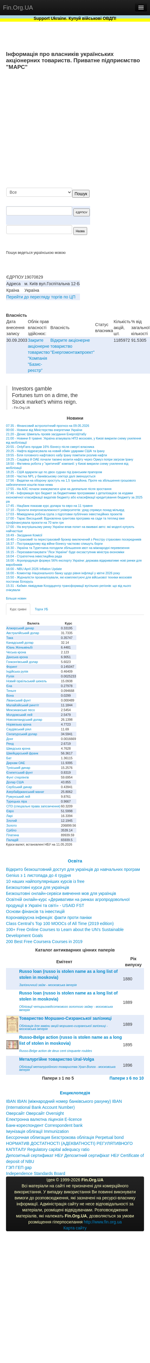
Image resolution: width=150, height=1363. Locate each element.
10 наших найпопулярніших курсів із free (45, 881)
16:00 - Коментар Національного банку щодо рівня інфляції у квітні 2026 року (63, 573)
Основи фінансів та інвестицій (35, 911)
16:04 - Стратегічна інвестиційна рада (34, 556)
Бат (9, 758)
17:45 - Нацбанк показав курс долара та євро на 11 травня (49, 505)
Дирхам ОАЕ (15, 763)
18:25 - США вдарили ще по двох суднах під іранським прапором (54, 472)
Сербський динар (19, 787)
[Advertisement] (88, 129)
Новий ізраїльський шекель (26, 681)
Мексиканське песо (20, 710)
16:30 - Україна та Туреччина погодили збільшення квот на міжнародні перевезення (67, 548)
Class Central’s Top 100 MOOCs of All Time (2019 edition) (60, 923)
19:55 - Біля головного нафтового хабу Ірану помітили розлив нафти (56, 455)
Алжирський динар (20, 628)
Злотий (11, 820)
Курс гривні (18, 609)
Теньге (11, 690)
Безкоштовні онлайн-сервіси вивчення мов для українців (61, 893)
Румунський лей (18, 796)
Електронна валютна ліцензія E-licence (44, 1119)
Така (9, 638)
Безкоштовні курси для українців (37, 887)
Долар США (15, 782)
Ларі (9, 816)
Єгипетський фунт (19, 772)
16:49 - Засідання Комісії (24, 535)
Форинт (11, 666)
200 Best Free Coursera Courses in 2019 (44, 941)
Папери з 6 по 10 (127, 1078)
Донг (9, 739)
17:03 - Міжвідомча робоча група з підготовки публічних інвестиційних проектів (64, 514)
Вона (10, 695)
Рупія (10, 676)
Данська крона (17, 657)
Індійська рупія (17, 671)
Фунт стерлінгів (17, 777)
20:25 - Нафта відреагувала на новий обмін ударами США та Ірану (55, 451)
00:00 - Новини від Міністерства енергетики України (44, 430)
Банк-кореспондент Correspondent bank (44, 1125)
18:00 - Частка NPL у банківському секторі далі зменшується (51, 476)
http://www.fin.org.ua (103, 1222)
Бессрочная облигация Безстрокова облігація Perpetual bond (65, 1137)
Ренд (10, 743)
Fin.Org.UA (18, 7)
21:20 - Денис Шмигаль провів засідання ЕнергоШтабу (46, 434)
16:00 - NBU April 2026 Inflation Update (34, 569)
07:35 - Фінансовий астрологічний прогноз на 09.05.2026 (47, 425)
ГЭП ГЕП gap (19, 1167)
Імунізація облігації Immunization (37, 1131)
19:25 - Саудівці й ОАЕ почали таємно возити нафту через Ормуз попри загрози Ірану (69, 459)
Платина (12, 835)
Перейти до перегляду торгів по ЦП (40, 296)
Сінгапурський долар (21, 734)
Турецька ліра (16, 801)
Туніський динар (18, 767)
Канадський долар (20, 642)
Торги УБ (41, 609)
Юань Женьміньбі (19, 647)
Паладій (12, 840)
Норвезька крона (18, 724)
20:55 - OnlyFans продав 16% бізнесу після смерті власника (50, 447)
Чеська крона (16, 652)
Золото (11, 825)
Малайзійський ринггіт (22, 705)
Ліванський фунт (18, 700)
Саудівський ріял (18, 729)
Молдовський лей (19, 715)
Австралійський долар (22, 633)
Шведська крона (18, 748)
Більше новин (16, 598)
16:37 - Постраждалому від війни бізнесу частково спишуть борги (54, 543)
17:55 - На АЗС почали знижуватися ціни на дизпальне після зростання (58, 489)
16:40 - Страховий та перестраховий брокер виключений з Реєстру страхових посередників (73, 539)
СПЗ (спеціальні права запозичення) (33, 806)
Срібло (11, 830)
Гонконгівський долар (22, 662)
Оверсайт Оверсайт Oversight (35, 1113)
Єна (9, 686)
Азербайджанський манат (25, 792)
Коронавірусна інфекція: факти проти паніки (49, 917)
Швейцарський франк (22, 753)
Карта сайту (75, 1228)
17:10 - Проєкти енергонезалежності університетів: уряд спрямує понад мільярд (65, 510)
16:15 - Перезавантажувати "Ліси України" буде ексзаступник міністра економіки (65, 552)
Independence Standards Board (35, 1173)
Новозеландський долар (24, 719)
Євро (10, 811)
